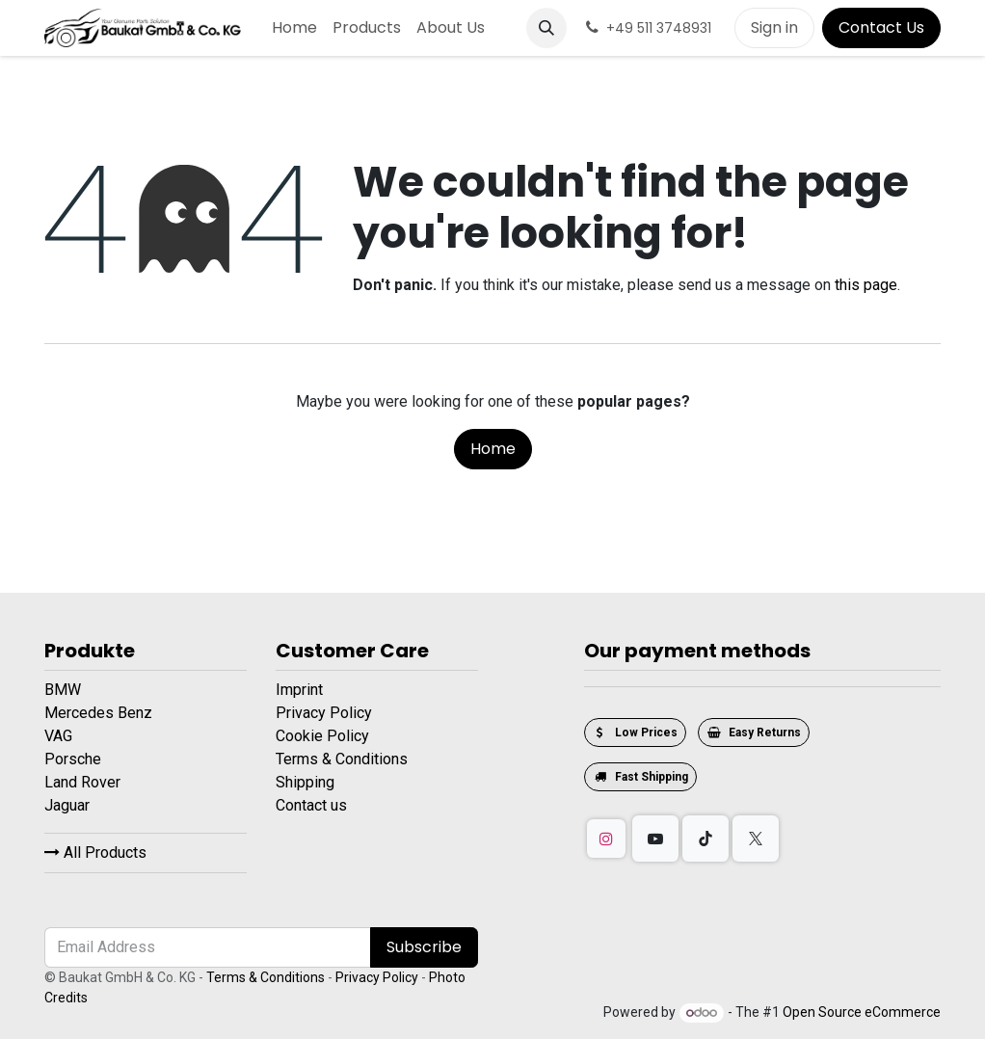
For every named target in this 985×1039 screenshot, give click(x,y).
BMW (64, 689)
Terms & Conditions (342, 759)
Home (493, 449)
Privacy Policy (324, 713)
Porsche (74, 759)
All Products (95, 852)
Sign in (774, 27)
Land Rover (84, 782)
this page (866, 285)
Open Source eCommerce (862, 1012)
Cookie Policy (322, 736)
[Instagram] (606, 838)
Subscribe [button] (424, 947)
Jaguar (68, 805)
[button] (546, 28)
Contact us (311, 805)
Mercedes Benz (100, 713)
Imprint (299, 689)
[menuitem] (294, 28)
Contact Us (881, 27)
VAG (60, 736)
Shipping (305, 782)
